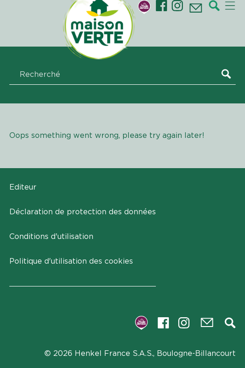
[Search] (228, 75)
